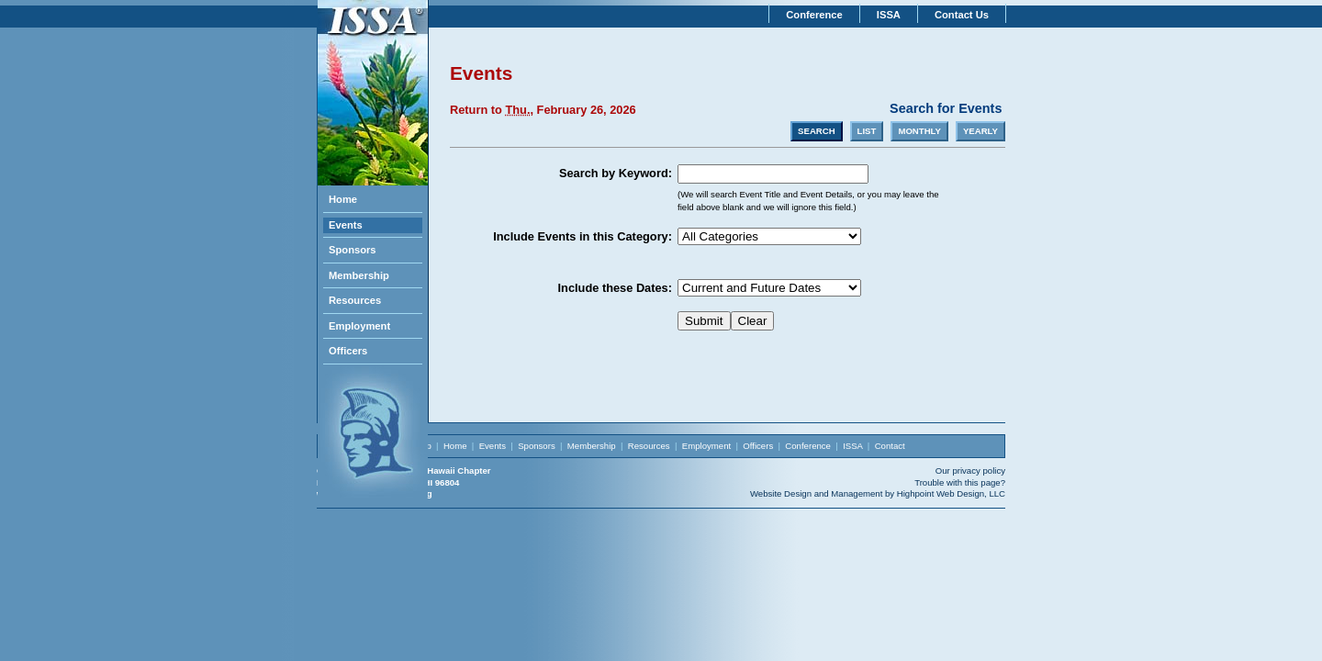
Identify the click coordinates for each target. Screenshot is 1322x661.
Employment (359, 325)
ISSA (889, 14)
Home (343, 199)
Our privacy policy (970, 470)
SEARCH (816, 131)
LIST (867, 131)
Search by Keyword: (615, 173)
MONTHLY (919, 131)
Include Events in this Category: (582, 236)
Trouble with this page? (959, 482)
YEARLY (980, 131)
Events (346, 224)
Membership (359, 275)
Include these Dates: (615, 288)
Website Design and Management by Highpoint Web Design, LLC (877, 493)
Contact (890, 446)
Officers (348, 350)
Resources (355, 300)
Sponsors (352, 249)
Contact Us (962, 14)
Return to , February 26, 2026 (543, 110)
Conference (814, 14)
